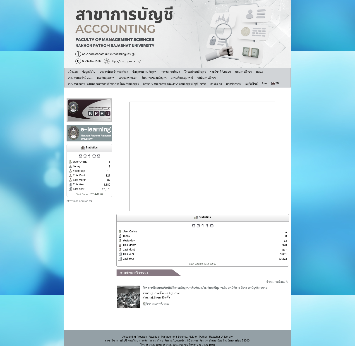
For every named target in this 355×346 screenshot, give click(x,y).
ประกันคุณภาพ (105, 77)
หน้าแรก (73, 71)
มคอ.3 (259, 71)
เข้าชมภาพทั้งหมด (156, 305)
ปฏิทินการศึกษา (206, 77)
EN (275, 83)
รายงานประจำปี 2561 (80, 77)
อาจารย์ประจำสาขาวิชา (114, 71)
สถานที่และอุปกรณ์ (182, 77)
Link (264, 83)
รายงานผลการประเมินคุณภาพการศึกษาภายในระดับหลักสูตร (103, 84)
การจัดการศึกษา (170, 71)
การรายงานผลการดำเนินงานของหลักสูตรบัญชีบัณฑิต (174, 84)
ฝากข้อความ (233, 84)
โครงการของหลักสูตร (154, 77)
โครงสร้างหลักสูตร (195, 71)
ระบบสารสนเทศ (128, 77)
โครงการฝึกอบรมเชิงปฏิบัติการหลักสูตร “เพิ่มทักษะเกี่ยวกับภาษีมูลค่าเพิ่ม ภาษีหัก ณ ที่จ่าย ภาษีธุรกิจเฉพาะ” (205, 289)
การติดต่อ (216, 84)
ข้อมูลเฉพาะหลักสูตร (144, 71)
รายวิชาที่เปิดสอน (220, 71)
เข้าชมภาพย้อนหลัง (277, 283)
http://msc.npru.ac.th (79, 201)
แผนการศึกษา (243, 71)
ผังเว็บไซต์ (251, 84)
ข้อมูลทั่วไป (88, 71)
